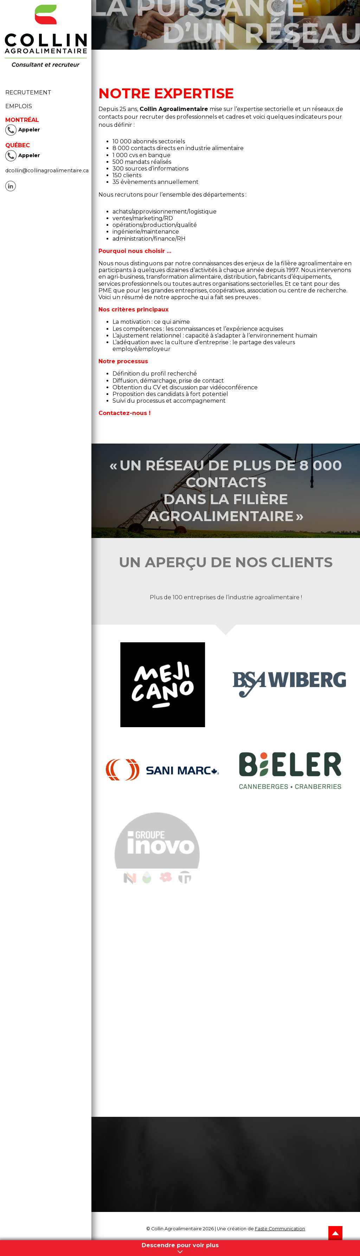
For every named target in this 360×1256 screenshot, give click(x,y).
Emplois (18, 106)
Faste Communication (280, 1228)
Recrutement (30, 92)
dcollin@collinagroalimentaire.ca (47, 170)
